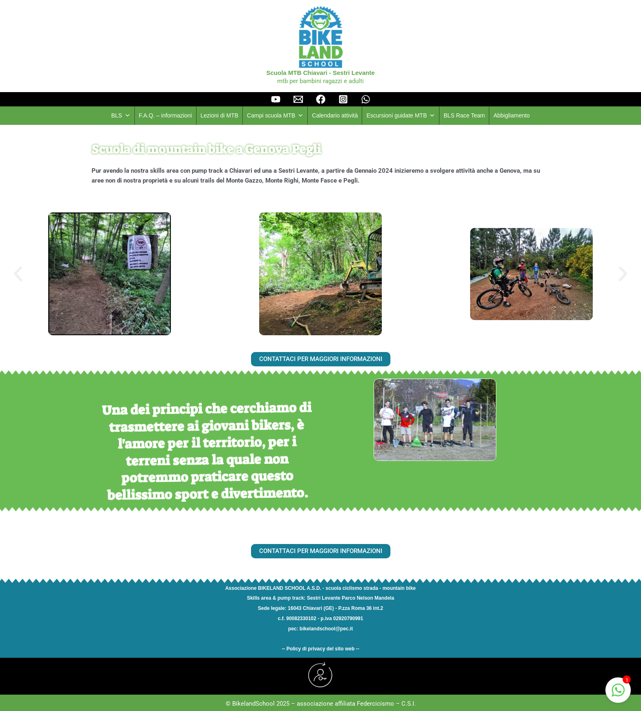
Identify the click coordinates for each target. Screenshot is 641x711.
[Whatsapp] (365, 99)
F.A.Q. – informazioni (165, 115)
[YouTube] (275, 99)
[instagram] (343, 99)
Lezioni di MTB (220, 115)
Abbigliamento (511, 115)
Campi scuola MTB (275, 115)
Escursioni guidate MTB (400, 115)
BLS (120, 115)
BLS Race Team (464, 115)
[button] (18, 274)
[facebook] (320, 99)
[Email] (298, 99)
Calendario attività (335, 115)
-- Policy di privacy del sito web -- (320, 649)
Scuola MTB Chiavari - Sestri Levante (320, 72)
